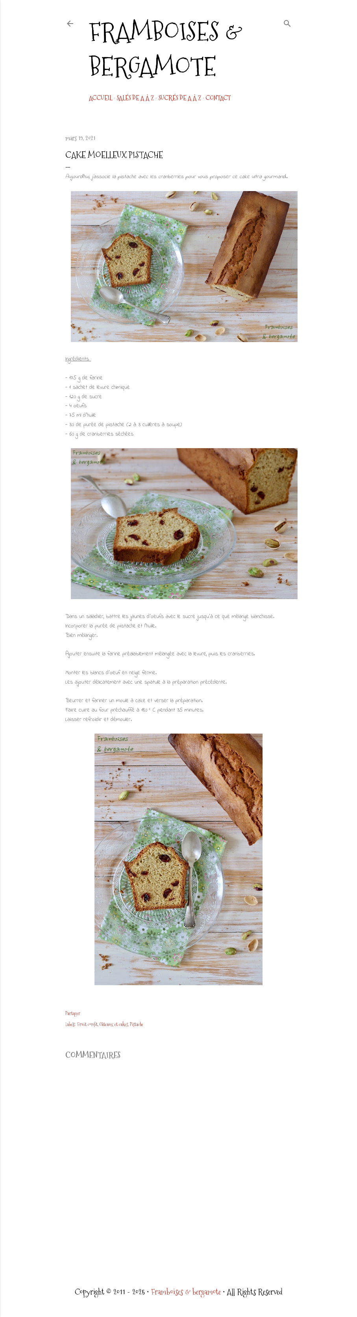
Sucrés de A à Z (179, 98)
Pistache (136, 1024)
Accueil (100, 98)
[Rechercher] (287, 22)
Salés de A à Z (135, 98)
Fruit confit (87, 1024)
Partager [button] (72, 1013)
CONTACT (218, 98)
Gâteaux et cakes (114, 1024)
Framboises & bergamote (165, 49)
